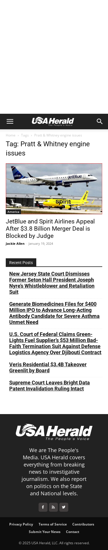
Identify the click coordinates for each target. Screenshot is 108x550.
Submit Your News (44, 531)
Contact (72, 531)
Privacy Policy (21, 524)
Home (11, 135)
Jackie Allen (15, 243)
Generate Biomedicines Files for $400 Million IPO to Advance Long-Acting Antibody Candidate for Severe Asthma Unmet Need (54, 313)
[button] (10, 121)
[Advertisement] (54, 57)
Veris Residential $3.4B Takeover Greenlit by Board (48, 367)
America (13, 212)
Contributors (83, 524)
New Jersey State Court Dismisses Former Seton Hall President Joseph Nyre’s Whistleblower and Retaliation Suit (51, 283)
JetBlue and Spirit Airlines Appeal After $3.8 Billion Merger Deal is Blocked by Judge (50, 228)
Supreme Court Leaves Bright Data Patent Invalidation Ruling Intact (49, 386)
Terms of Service (53, 524)
